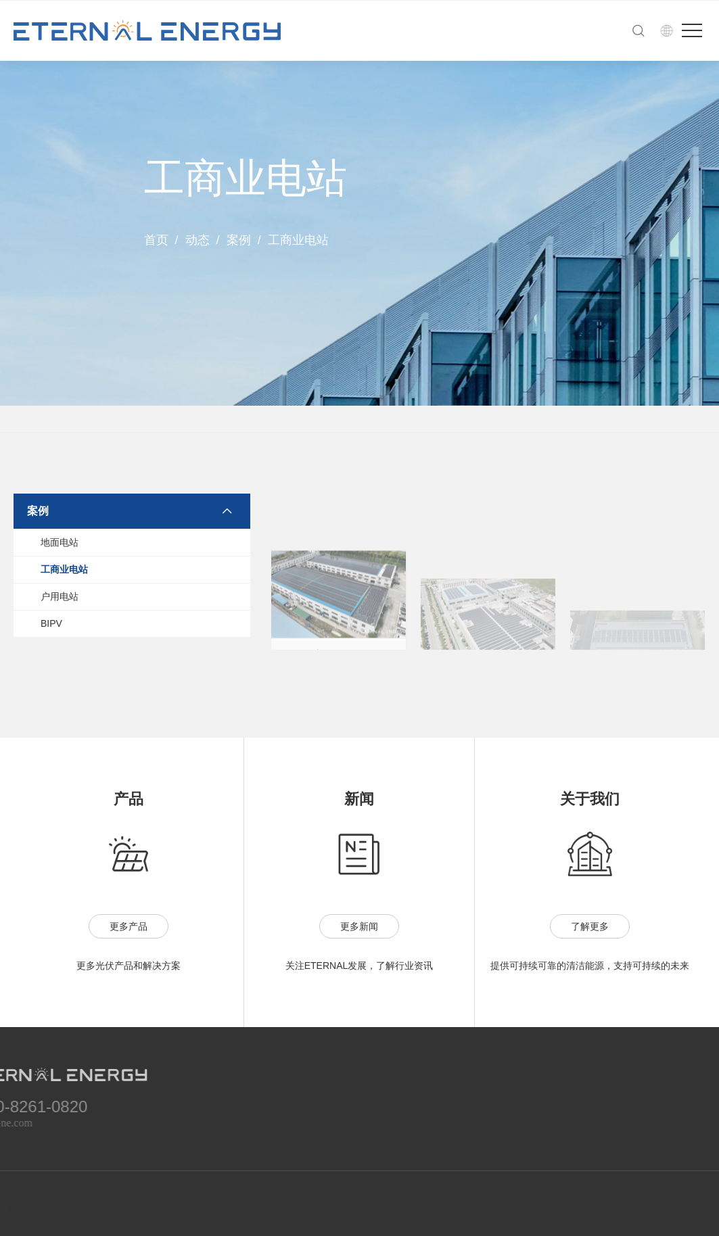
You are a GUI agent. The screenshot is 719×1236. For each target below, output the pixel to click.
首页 (156, 240)
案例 (239, 240)
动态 (197, 240)
